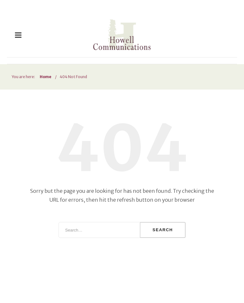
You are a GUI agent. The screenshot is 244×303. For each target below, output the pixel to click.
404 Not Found (73, 76)
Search (162, 229)
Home (45, 76)
